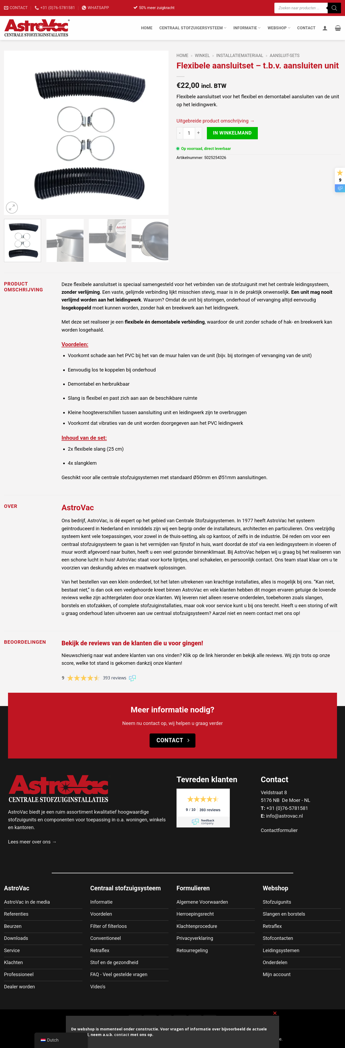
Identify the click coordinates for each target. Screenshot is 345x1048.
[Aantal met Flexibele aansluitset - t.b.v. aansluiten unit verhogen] (198, 133)
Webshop (279, 27)
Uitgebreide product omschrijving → (215, 121)
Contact (306, 28)
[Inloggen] (325, 28)
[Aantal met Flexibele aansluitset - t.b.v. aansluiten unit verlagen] (179, 133)
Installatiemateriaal (239, 55)
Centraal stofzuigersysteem (193, 27)
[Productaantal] (189, 133)
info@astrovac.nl (284, 816)
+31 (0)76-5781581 (287, 808)
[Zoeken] (334, 8)
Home (147, 28)
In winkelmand (232, 133)
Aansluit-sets (285, 55)
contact (121, 1034)
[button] (338, 28)
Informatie (246, 27)
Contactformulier (279, 830)
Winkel (202, 55)
